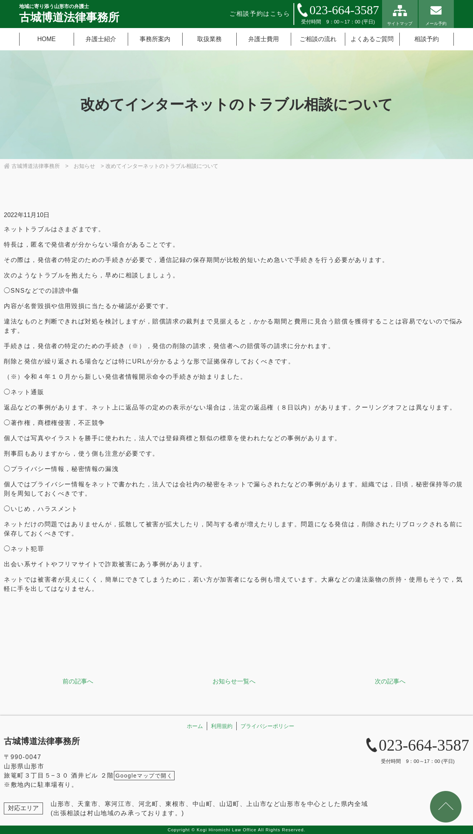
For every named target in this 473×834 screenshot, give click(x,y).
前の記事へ (78, 681)
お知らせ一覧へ (234, 681)
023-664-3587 (344, 10)
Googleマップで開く (144, 776)
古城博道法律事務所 (42, 741)
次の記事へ (390, 681)
